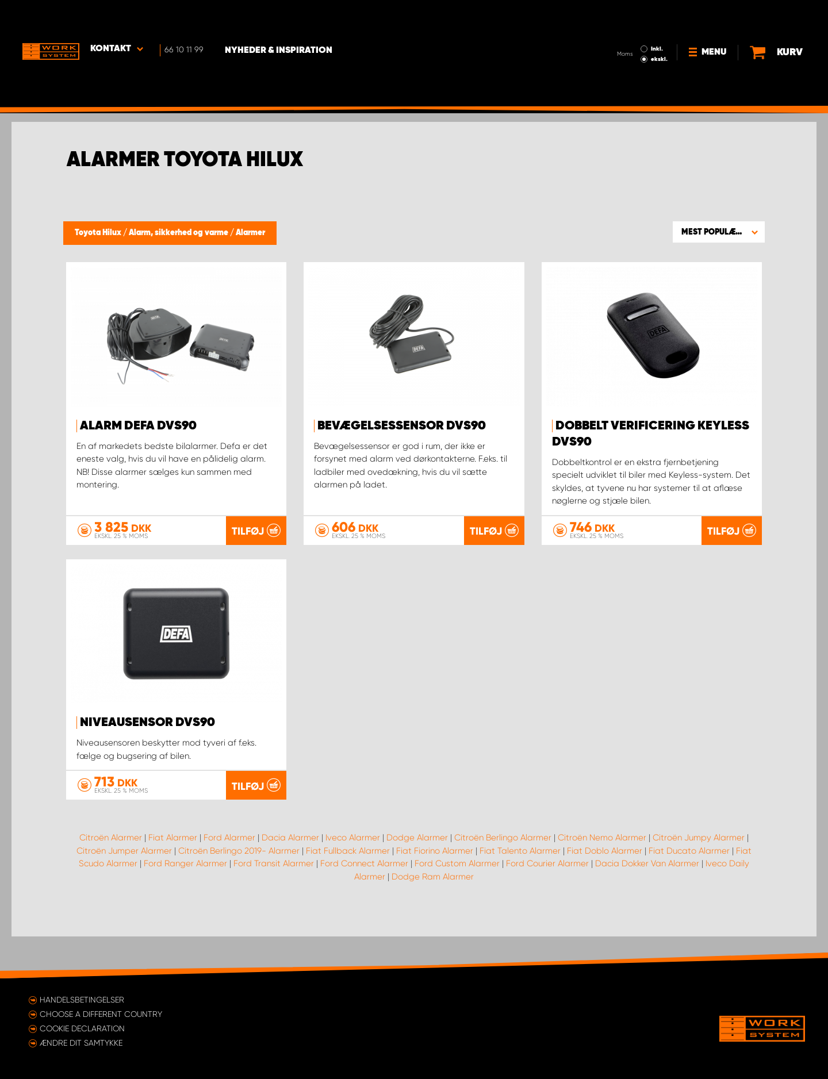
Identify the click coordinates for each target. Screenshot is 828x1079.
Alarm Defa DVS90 (138, 426)
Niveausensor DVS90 (147, 722)
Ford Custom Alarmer (457, 905)
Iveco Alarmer (352, 879)
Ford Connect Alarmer (364, 905)
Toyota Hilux (99, 233)
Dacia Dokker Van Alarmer (647, 905)
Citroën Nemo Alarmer (602, 879)
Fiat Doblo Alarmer (604, 892)
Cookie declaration (82, 1028)
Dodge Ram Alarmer (433, 918)
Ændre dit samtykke (81, 1042)
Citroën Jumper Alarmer (124, 892)
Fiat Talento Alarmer (520, 892)
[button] (719, 231)
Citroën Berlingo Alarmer (502, 879)
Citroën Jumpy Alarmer (699, 879)
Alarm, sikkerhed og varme (179, 233)
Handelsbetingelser (82, 999)
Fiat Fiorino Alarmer (434, 892)
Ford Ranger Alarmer (185, 905)
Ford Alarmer (229, 879)
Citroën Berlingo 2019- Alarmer (239, 892)
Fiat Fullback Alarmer (348, 892)
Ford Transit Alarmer (273, 905)
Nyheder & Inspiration (282, 17)
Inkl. (656, 16)
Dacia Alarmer (290, 879)
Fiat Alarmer (172, 879)
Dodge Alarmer (417, 879)
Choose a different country (101, 1014)
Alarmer (250, 233)
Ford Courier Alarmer (547, 905)
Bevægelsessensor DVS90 (401, 426)
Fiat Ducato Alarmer (689, 892)
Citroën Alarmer (110, 879)
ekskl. (658, 26)
